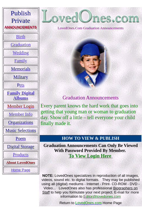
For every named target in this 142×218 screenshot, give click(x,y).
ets (21, 85)
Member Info (21, 114)
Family (20, 60)
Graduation (21, 44)
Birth (20, 36)
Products (21, 154)
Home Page (20, 170)
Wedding (21, 52)
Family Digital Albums (20, 96)
